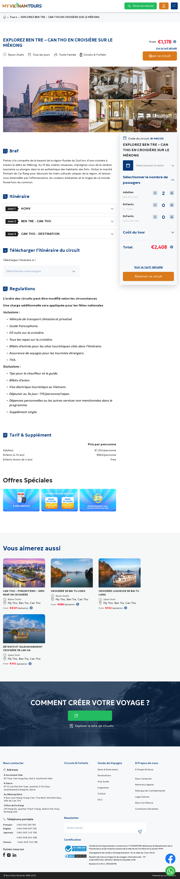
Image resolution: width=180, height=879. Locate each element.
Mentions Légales (144, 784)
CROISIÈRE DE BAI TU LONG (68, 591)
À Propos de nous (144, 769)
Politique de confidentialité (150, 790)
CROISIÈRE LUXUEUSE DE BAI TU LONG (119, 592)
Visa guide (103, 781)
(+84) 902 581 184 (26, 824)
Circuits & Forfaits (76, 763)
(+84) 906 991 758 (27, 828)
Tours (13, 17)
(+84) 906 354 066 (27, 837)
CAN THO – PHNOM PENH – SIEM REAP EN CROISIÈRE (23, 592)
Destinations (104, 775)
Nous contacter (143, 778)
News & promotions (108, 769)
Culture (102, 793)
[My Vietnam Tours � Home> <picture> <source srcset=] (22, 6)
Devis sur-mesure (144, 802)
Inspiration (103, 787)
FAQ (100, 799)
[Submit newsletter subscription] (140, 831)
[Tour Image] (24, 572)
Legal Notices (142, 797)
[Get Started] (164, 5)
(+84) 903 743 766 (27, 832)
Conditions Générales (146, 809)
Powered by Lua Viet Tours (164, 876)
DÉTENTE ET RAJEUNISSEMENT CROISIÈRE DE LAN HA (23, 648)
